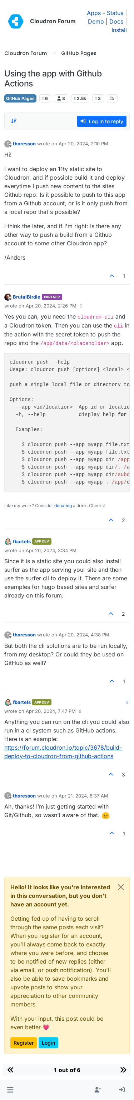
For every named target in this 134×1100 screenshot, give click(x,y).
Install (119, 30)
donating (63, 505)
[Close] (120, 887)
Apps (94, 12)
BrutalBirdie (26, 297)
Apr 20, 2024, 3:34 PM (51, 550)
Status (115, 12)
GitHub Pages (20, 98)
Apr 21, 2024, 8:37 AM (83, 796)
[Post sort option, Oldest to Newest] (14, 121)
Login (48, 1043)
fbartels (22, 541)
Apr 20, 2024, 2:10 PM (83, 143)
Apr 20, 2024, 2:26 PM (51, 306)
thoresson (24, 143)
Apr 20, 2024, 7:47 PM (51, 711)
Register (24, 1043)
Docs (116, 21)
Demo (96, 21)
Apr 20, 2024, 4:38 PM (84, 635)
